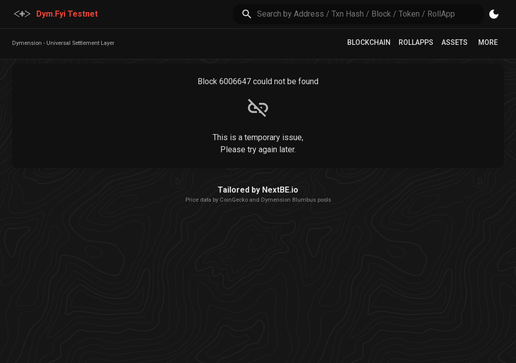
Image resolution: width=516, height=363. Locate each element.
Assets (454, 42)
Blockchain (369, 42)
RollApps (416, 42)
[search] (370, 14)
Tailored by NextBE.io (258, 190)
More (488, 42)
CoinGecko (234, 200)
